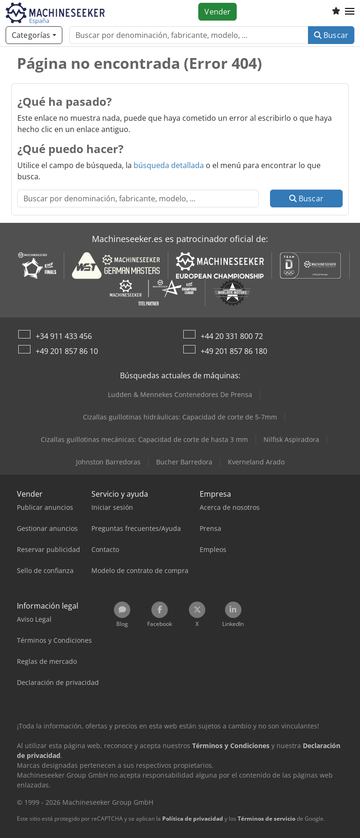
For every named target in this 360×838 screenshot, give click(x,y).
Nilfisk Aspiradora (291, 439)
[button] (349, 12)
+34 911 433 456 (64, 336)
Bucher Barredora (184, 461)
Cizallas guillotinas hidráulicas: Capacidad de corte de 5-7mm (180, 416)
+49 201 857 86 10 (67, 351)
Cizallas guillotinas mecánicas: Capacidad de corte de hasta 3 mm (144, 439)
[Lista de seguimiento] (336, 12)
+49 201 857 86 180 (234, 351)
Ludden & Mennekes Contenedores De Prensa (180, 394)
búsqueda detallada (169, 165)
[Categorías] (34, 35)
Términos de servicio (266, 819)
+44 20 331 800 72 (232, 336)
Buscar (331, 35)
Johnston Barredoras (108, 461)
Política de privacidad (192, 819)
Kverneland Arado (256, 461)
